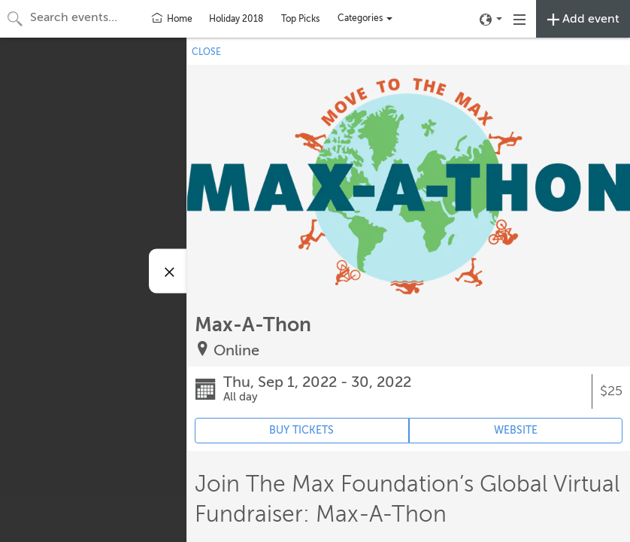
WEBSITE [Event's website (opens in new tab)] (516, 430)
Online (236, 350)
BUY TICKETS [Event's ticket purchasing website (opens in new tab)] (301, 430)
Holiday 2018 (236, 19)
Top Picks (300, 19)
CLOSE (206, 52)
